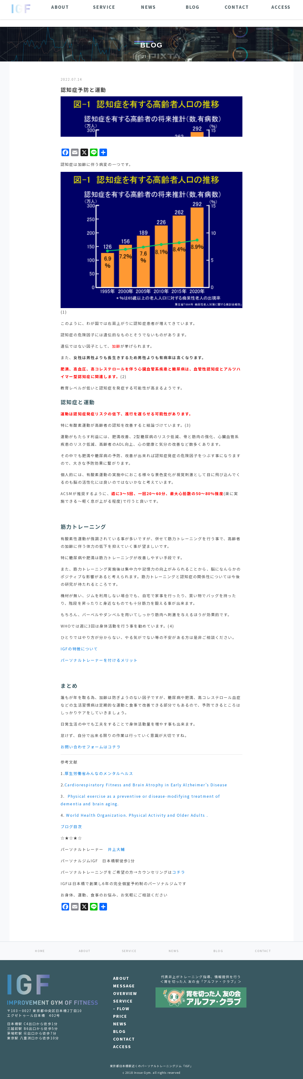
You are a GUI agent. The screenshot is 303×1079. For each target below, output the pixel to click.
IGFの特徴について (79, 649)
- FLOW (121, 1008)
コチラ (178, 872)
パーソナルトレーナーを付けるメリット (99, 660)
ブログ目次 (71, 826)
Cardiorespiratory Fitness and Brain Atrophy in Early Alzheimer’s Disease (146, 785)
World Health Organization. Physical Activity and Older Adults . (137, 815)
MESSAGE (124, 986)
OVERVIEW (125, 993)
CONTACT (263, 951)
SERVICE (129, 951)
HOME (40, 951)
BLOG (218, 951)
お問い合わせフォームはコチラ (91, 747)
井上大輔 (116, 849)
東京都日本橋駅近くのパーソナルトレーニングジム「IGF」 (151, 1066)
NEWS (174, 951)
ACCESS (122, 1046)
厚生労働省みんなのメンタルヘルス (99, 773)
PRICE (120, 1016)
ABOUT (85, 951)
